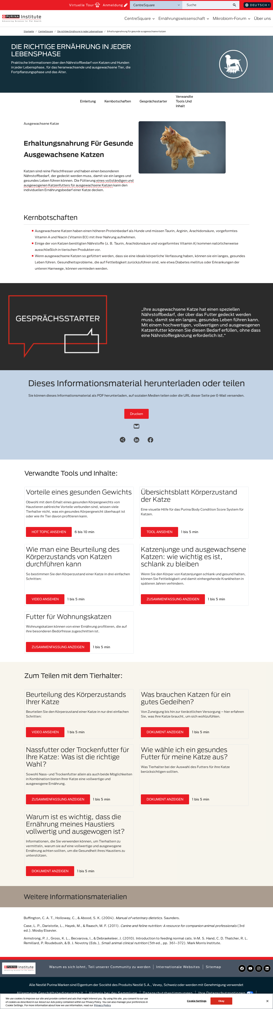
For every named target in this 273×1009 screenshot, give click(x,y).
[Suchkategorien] (156, 5)
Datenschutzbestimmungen (168, 993)
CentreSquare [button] (140, 18)
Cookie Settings (196, 1000)
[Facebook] (150, 439)
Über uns (262, 18)
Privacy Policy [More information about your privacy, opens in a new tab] (102, 1005)
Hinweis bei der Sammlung (113, 993)
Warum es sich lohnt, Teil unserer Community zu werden (100, 966)
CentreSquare (45, 31)
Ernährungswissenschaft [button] (184, 18)
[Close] (267, 1001)
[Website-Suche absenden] (235, 5)
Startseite (29, 31)
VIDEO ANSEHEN (45, 599)
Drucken (136, 414)
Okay (221, 1000)
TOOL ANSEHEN (159, 532)
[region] (136, 1001)
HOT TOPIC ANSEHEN (49, 532)
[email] (136, 425)
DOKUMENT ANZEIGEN (165, 732)
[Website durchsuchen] (207, 5)
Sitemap (213, 966)
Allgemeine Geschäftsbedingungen (50, 993)
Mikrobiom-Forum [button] (232, 18)
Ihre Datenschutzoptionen (225, 993)
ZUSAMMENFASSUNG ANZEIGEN (173, 599)
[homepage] (21, 18)
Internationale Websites (178, 966)
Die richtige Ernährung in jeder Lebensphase (80, 31)
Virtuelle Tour (84, 5)
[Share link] (122, 439)
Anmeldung (115, 5)
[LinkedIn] (136, 439)
